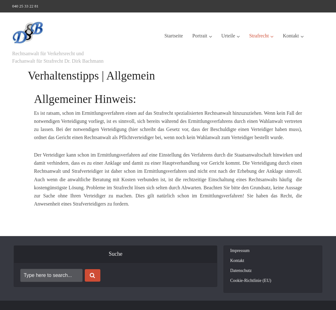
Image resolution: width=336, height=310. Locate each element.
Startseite (173, 35)
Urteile (228, 35)
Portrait (199, 35)
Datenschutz (241, 270)
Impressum (239, 250)
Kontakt (291, 35)
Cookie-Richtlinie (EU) (250, 280)
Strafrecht (259, 35)
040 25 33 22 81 (25, 6)
